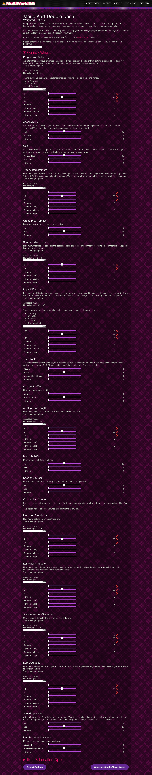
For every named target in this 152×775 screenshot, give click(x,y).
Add (44, 89)
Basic (26, 372)
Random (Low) (30, 108)
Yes (25, 231)
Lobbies (107, 3)
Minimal (27, 135)
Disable (27, 369)
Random (27, 104)
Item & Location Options (47, 759)
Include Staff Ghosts (33, 376)
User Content (83, 37)
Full (25, 132)
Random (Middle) (31, 111)
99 (25, 101)
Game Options (39, 52)
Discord (144, 3)
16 (25, 268)
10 (25, 196)
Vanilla (27, 394)
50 (25, 97)
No (25, 228)
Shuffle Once (30, 397)
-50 (25, 331)
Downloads (131, 3)
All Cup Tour (29, 156)
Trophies (28, 159)
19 (25, 542)
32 (25, 199)
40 (25, 692)
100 (25, 338)
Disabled (28, 745)
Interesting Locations (33, 748)
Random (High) (30, 115)
